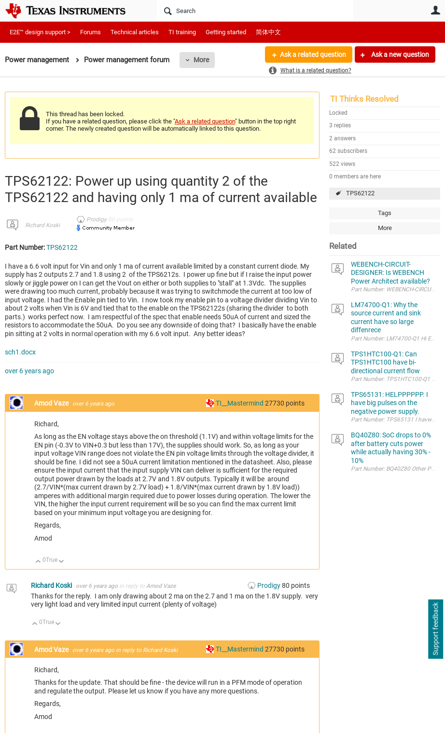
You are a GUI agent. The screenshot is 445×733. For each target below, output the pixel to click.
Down (61, 562)
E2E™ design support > (40, 32)
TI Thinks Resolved (364, 99)
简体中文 (268, 32)
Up (38, 562)
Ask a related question (313, 54)
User (435, 10)
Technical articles (135, 32)
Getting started (226, 32)
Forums (90, 32)
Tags (384, 213)
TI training (182, 32)
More (201, 60)
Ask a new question (399, 54)
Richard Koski (42, 225)
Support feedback (435, 629)
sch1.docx (20, 352)
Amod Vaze (52, 403)
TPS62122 (360, 193)
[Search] (255, 10)
